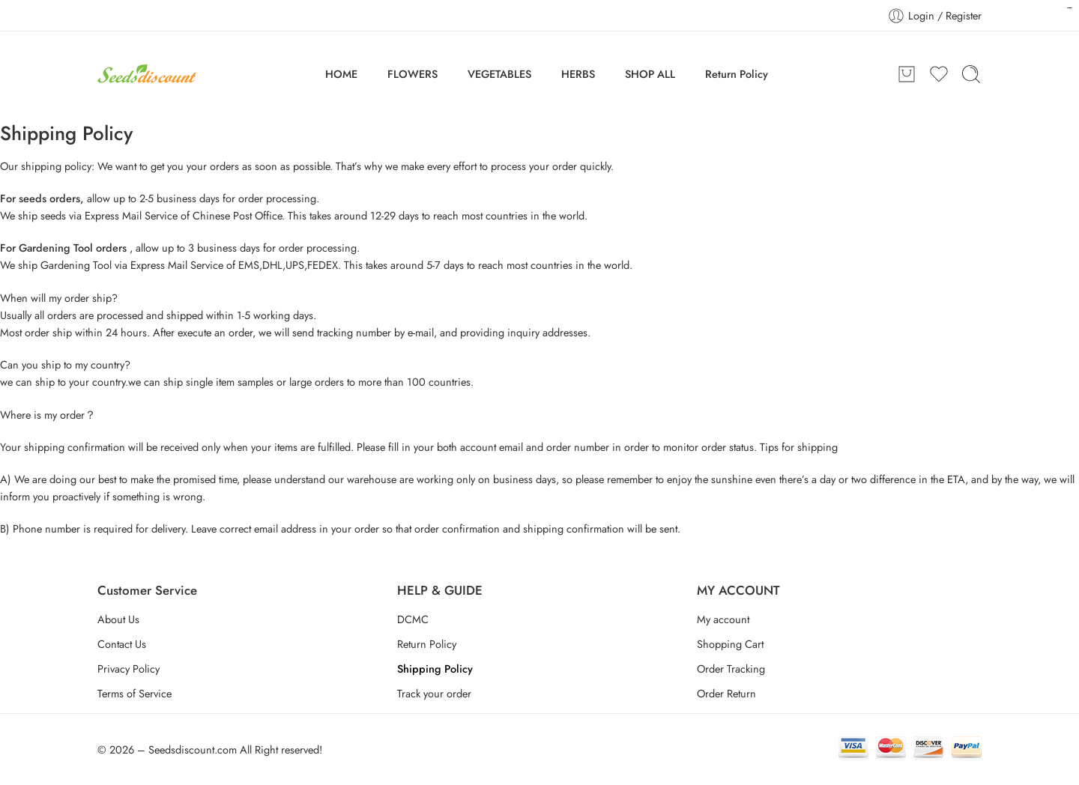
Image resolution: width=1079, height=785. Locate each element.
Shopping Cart (730, 644)
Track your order (434, 693)
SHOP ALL (650, 74)
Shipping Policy (435, 668)
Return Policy (736, 74)
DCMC (413, 619)
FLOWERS (412, 74)
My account (723, 619)
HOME (341, 74)
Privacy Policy (128, 668)
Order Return (726, 693)
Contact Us (121, 644)
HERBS (578, 74)
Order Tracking (731, 668)
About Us (118, 619)
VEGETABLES (499, 74)
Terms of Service (134, 693)
